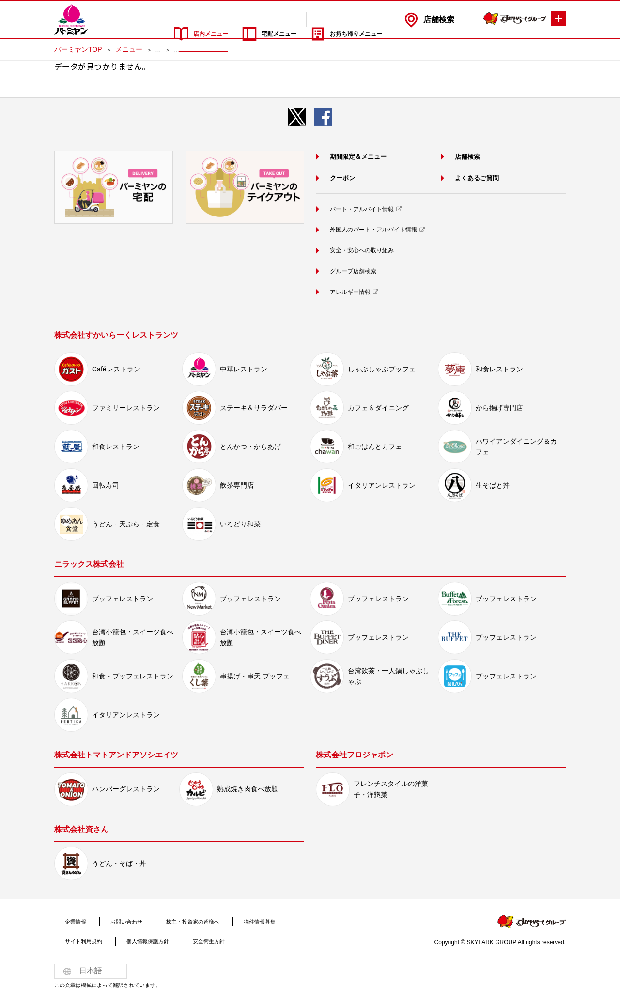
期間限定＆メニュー (356, 156)
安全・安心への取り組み (361, 249)
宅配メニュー (248, 19)
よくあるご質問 (474, 177)
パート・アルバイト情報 (361, 209)
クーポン (338, 177)
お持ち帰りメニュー (347, 19)
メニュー (128, 49)
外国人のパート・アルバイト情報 (375, 229)
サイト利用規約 (79, 940)
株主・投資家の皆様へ (171, 920)
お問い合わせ (111, 920)
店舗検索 (438, 19)
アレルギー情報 (348, 290)
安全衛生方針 (188, 940)
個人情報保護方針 (135, 940)
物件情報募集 (229, 920)
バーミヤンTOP (78, 49)
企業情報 (70, 920)
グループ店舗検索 (351, 270)
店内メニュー (160, 19)
